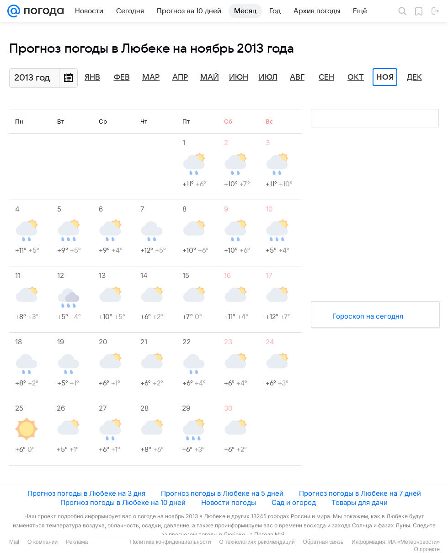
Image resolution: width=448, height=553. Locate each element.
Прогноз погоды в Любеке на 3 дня (86, 493)
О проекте (427, 549)
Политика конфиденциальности (170, 542)
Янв (92, 77)
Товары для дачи (359, 502)
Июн (238, 77)
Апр (180, 77)
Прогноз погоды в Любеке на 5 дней (222, 493)
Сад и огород (294, 502)
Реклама (77, 542)
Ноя (385, 77)
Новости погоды (228, 502)
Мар (151, 77)
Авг (297, 77)
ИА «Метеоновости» (414, 542)
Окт (355, 77)
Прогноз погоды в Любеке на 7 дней (360, 493)
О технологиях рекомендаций (256, 542)
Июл (268, 77)
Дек (414, 77)
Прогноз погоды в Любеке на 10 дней (123, 502)
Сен (326, 77)
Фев (122, 77)
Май (209, 77)
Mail (14, 542)
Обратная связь (323, 542)
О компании (42, 542)
